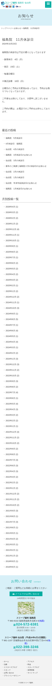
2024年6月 (10, 330)
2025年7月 (10, 257)
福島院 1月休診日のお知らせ (19, 189)
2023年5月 (10, 404)
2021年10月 (11, 505)
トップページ (6, 28)
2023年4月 (10, 409)
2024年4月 (10, 342)
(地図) (41, 621)
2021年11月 (11, 499)
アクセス (31, 661)
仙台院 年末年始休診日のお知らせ (21, 183)
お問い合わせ (9, 673)
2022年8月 (10, 454)
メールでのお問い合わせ (26, 594)
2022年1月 (10, 488)
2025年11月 (11, 235)
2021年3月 (10, 544)
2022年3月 (10, 477)
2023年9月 (10, 381)
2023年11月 (11, 370)
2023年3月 (10, 415)
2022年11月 (11, 437)
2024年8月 (10, 319)
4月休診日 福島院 (14, 144)
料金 (29, 664)
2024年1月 (10, 359)
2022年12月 (11, 432)
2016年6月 (10, 567)
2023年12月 (11, 364)
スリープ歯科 (28, 682)
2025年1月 (10, 291)
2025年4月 (10, 274)
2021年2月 (10, 550)
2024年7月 (10, 325)
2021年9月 (10, 511)
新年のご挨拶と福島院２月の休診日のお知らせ (26, 166)
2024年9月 (10, 314)
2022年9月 (10, 449)
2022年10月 (11, 443)
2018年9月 (10, 561)
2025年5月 (10, 269)
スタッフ (7, 670)
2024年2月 (10, 353)
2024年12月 (11, 297)
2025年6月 (10, 263)
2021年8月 (10, 516)
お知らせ (17, 28)
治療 (5, 664)
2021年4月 (10, 539)
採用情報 (31, 670)
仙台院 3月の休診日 (15, 160)
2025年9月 (10, 246)
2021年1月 (10, 556)
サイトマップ (33, 673)
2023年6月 (10, 398)
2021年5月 (10, 533)
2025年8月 (10, 252)
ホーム (6, 661)
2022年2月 (10, 482)
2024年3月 (10, 347)
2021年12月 (11, 494)
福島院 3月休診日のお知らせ (19, 155)
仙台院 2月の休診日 (15, 172)
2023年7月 (10, 392)
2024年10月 (11, 308)
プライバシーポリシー (12, 675)
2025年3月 (10, 280)
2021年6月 (10, 527)
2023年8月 (10, 387)
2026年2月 (10, 218)
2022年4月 (10, 471)
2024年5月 (10, 336)
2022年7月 (10, 460)
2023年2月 (10, 420)
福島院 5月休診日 (14, 138)
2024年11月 (11, 302)
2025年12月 (11, 229)
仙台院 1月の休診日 (15, 177)
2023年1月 (10, 426)
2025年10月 (11, 240)
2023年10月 (11, 375)
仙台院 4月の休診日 (15, 149)
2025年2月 (10, 285)
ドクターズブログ (10, 667)
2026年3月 (10, 212)
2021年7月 (10, 522)
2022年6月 (10, 465)
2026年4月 (10, 207)
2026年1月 (10, 224)
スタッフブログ (33, 667)
